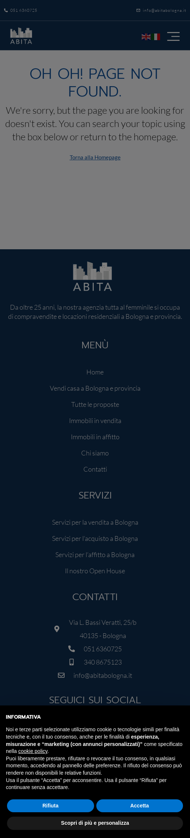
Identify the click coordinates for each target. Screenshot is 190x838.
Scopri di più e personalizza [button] (95, 823)
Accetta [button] (139, 806)
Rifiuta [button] (50, 806)
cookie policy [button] (32, 751)
